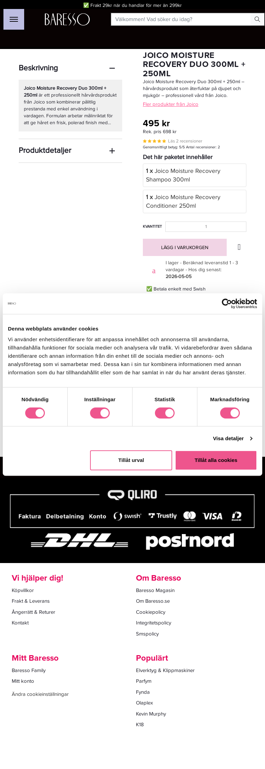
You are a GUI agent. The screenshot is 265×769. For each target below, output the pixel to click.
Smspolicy (147, 634)
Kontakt (20, 623)
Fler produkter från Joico (170, 104)
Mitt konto (23, 681)
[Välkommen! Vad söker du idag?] (181, 19)
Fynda (143, 692)
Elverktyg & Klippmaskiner (165, 670)
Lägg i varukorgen (184, 247)
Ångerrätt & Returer (33, 612)
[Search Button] (257, 19)
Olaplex (144, 703)
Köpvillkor (23, 590)
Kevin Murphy (151, 714)
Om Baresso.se (153, 601)
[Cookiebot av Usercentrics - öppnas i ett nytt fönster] (227, 303)
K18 (140, 724)
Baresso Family (29, 670)
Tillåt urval (131, 460)
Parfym (143, 681)
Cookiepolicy (150, 612)
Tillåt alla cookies (216, 460)
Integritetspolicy (153, 623)
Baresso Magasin (155, 590)
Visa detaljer (228, 438)
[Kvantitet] (205, 226)
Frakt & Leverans (31, 601)
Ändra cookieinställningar (40, 694)
